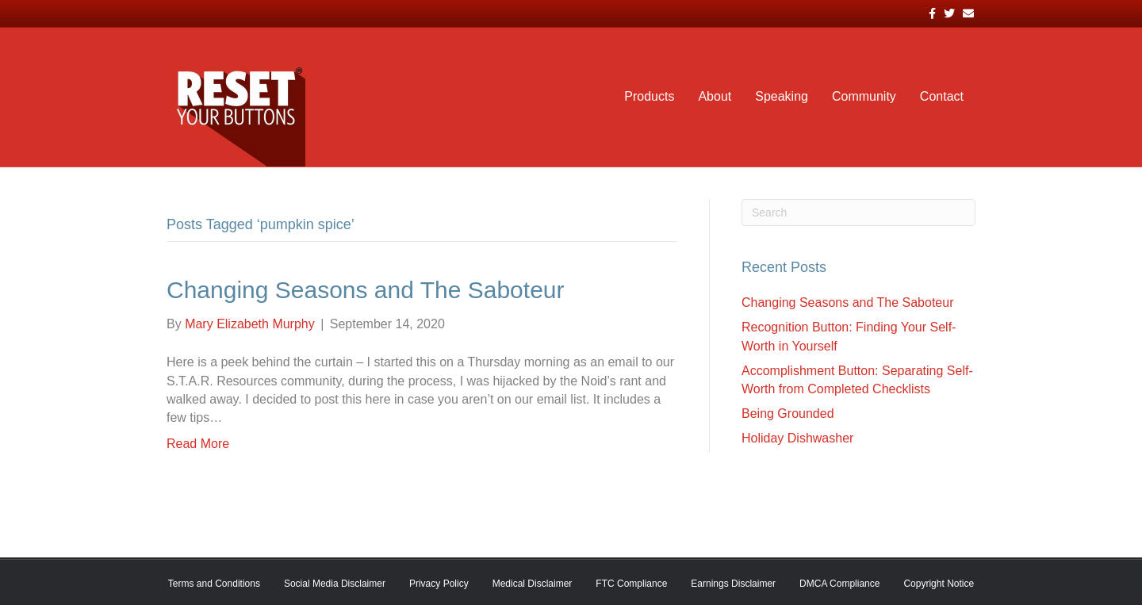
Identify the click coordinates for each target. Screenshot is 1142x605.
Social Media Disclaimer (334, 583)
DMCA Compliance (839, 583)
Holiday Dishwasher (797, 438)
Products (649, 96)
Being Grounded (788, 413)
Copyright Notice (938, 583)
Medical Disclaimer (532, 583)
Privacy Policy (439, 583)
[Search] (858, 212)
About (714, 96)
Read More (198, 443)
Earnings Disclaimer (733, 583)
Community (864, 96)
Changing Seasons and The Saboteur (366, 290)
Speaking (781, 96)
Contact (942, 96)
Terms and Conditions (214, 583)
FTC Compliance (631, 583)
